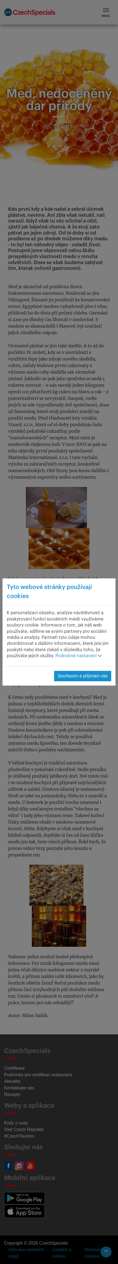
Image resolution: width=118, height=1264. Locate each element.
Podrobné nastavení (78, 656)
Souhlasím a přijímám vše (83, 676)
